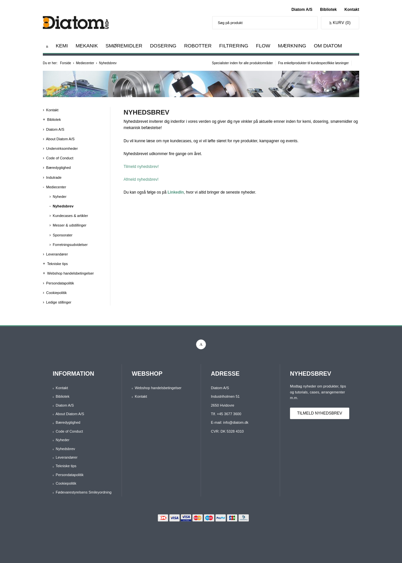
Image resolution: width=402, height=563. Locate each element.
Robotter (198, 45)
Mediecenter (56, 187)
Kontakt (351, 9)
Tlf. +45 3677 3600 (226, 414)
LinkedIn (175, 192)
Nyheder (60, 197)
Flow (263, 45)
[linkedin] (201, 344)
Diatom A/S (301, 9)
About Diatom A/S (60, 139)
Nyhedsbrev (63, 206)
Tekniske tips (57, 264)
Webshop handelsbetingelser (70, 273)
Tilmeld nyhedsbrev (319, 413)
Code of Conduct (59, 158)
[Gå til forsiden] (47, 46)
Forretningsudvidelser (70, 245)
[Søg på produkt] (258, 22)
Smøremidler (123, 45)
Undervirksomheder (62, 148)
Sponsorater (62, 235)
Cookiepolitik (56, 293)
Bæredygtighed (58, 168)
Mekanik (86, 45)
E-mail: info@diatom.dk (229, 422)
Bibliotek (328, 9)
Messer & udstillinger (69, 225)
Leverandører (57, 254)
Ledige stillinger (58, 302)
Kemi (62, 45)
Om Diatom (328, 45)
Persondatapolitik (60, 283)
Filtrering (233, 45)
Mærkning (292, 45)
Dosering (163, 45)
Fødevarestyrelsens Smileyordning (83, 492)
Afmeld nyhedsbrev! (141, 179)
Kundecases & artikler (70, 216)
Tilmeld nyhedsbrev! (141, 166)
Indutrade (53, 177)
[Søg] (311, 22)
